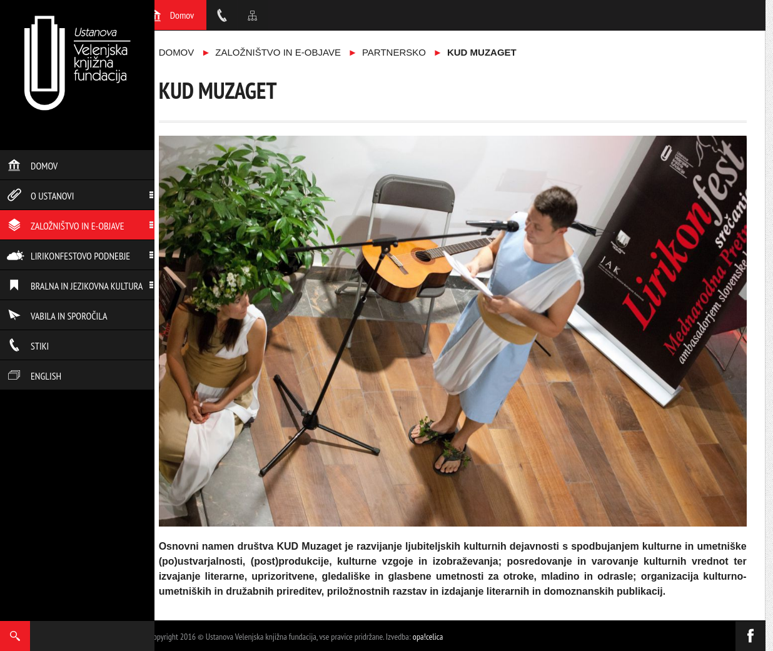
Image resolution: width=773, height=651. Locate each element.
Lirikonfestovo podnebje (68, 255)
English (34, 375)
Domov (32, 165)
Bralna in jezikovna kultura (75, 285)
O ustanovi (40, 195)
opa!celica (428, 636)
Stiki (28, 345)
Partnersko (394, 52)
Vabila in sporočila (57, 315)
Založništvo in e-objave (65, 225)
